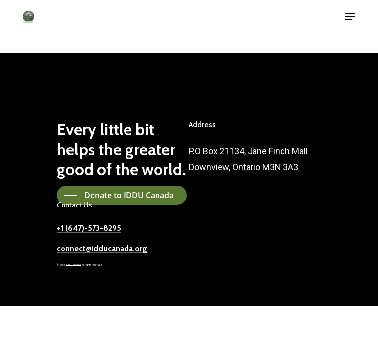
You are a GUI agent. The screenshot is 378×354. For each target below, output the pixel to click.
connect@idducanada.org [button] (102, 248)
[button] (350, 17)
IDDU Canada (73, 264)
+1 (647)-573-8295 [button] (89, 228)
